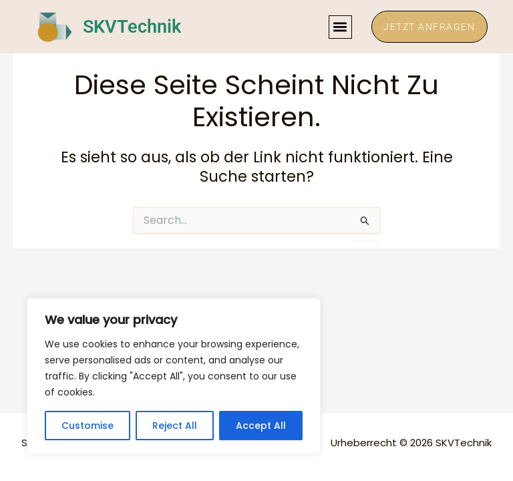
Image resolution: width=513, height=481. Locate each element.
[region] (174, 376)
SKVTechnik (133, 27)
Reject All (174, 425)
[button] (336, 27)
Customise (87, 425)
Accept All (261, 425)
